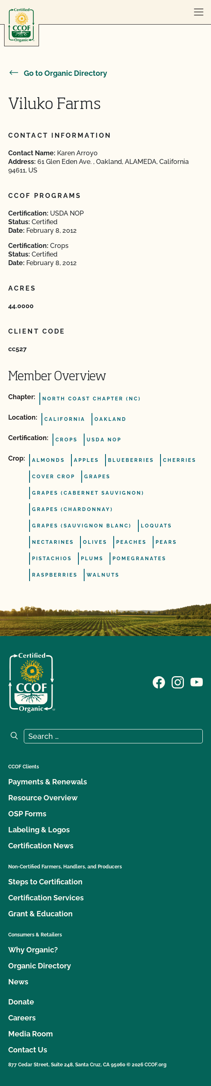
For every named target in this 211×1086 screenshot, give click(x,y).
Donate (21, 1001)
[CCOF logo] (21, 25)
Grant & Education (40, 913)
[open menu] (198, 12)
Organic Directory (39, 965)
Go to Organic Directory (57, 73)
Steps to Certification (45, 881)
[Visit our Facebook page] (159, 682)
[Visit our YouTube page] (196, 682)
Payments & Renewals (47, 781)
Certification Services (46, 897)
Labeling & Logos (39, 829)
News (18, 981)
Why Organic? (33, 949)
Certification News (40, 845)
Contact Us (27, 1049)
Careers (22, 1017)
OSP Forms (27, 813)
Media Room (30, 1033)
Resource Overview (43, 797)
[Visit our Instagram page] (178, 682)
